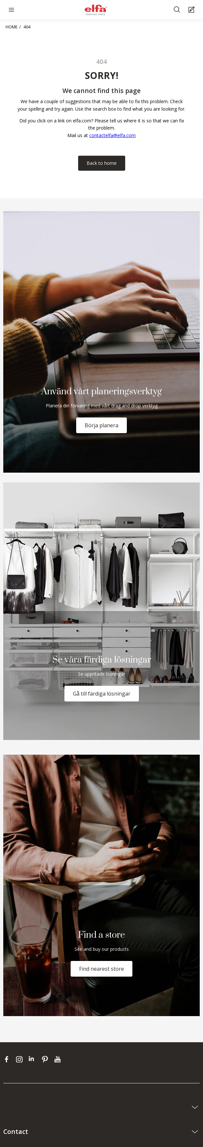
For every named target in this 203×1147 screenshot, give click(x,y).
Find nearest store (101, 968)
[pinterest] (46, 1059)
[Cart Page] (192, 10)
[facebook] (8, 1059)
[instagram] (20, 1059)
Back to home (102, 163)
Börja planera (101, 425)
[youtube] (58, 1059)
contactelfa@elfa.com (112, 135)
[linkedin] (33, 1059)
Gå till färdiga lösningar (101, 693)
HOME (12, 27)
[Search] (178, 10)
